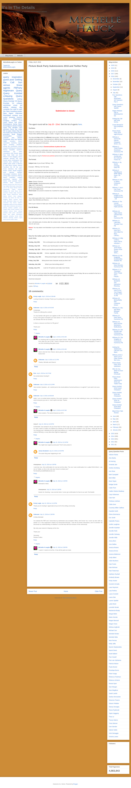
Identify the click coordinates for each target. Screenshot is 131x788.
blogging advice (7, 199)
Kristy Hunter (113, 580)
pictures (20, 206)
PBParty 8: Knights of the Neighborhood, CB (117, 196)
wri (10, 219)
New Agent (8, 113)
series (9, 163)
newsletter (12, 149)
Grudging (6, 120)
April (114, 421)
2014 (113, 436)
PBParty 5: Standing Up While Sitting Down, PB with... (117, 173)
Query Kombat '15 (10, 101)
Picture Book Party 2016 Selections (116, 364)
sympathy (11, 216)
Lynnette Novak (114, 607)
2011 (113, 444)
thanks (20, 181)
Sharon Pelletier (114, 703)
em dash (19, 201)
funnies (5, 160)
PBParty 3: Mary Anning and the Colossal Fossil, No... (117, 157)
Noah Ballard (113, 653)
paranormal (6, 179)
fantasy (5, 149)
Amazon (5, 184)
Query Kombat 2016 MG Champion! (117, 394)
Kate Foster (112, 564)
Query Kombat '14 (12, 102)
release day (16, 107)
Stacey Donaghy (114, 707)
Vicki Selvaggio (114, 733)
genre (9, 160)
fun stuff (13, 109)
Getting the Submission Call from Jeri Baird (117, 349)
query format (11, 209)
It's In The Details (18, 7)
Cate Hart (112, 498)
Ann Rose (112, 471)
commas (15, 199)
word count (6, 219)
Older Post (98, 591)
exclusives (6, 202)
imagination (6, 204)
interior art (12, 204)
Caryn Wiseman (114, 494)
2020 (113, 65)
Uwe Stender (113, 726)
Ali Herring (112, 461)
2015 (113, 433)
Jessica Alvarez (114, 547)
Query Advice (8, 122)
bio (15, 197)
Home (66, 591)
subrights (5, 216)
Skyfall (14, 170)
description (9, 201)
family (20, 132)
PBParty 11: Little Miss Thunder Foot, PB (117, 223)
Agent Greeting (8, 144)
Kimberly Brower (114, 577)
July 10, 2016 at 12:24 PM (60, 442)
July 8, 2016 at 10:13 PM (47, 384)
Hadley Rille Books (11, 186)
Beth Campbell (113, 474)
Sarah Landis (113, 693)
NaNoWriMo (6, 189)
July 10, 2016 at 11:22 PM (49, 503)
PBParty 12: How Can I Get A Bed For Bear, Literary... (117, 232)
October (115, 84)
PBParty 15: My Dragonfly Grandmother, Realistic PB (117, 258)
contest (15, 115)
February (116, 427)
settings (20, 211)
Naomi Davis (113, 650)
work (11, 182)
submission (6, 151)
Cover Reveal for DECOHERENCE (117, 126)
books (8, 132)
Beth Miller (112, 478)
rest (21, 209)
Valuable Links (17, 127)
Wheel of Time (7, 156)
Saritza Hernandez (115, 697)
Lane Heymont (113, 587)
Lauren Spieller (113, 600)
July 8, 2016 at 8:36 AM (48, 296)
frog (11, 202)
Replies (38, 333)
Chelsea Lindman (114, 501)
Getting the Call (12, 81)
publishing (16, 162)
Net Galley (18, 169)
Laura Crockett (113, 594)
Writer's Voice (12, 196)
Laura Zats (112, 597)
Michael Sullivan (18, 187)
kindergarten (15, 160)
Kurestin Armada (114, 584)
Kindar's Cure (17, 120)
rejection (14, 179)
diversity (12, 158)
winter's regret (18, 217)
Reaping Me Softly (8, 191)
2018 (113, 71)
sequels (5, 148)
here (80, 124)
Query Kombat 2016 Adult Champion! (117, 406)
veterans (5, 217)
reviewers (12, 141)
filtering (20, 175)
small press (12, 212)
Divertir (16, 153)
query (6, 77)
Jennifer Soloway (114, 534)
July (114, 92)
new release (17, 137)
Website (20, 55)
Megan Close (113, 624)
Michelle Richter (114, 634)
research (17, 209)
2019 (113, 68)
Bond (10, 165)
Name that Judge (16, 129)
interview (18, 113)
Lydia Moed (112, 604)
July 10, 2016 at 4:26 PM (49, 464)
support (20, 143)
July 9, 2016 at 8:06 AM (47, 395)
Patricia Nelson (113, 663)
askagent (20, 196)
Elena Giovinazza (114, 514)
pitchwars (6, 129)
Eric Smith (112, 517)
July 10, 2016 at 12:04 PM (46, 424)
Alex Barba (112, 458)
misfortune (12, 206)
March (115, 424)
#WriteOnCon (18, 182)
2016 (113, 76)
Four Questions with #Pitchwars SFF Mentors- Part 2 (117, 98)
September (116, 87)
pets (17, 206)
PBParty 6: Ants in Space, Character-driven (117, 182)
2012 (113, 442)
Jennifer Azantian (114, 527)
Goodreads (6, 139)
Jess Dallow (112, 544)
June (114, 416)
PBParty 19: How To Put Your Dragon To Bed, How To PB (117, 292)
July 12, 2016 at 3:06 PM (60, 547)
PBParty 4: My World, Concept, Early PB (116, 165)
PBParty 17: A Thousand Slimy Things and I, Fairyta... (117, 273)
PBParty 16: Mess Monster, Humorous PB (117, 265)
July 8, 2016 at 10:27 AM (44, 373)
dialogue (19, 172)
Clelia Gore (112, 504)
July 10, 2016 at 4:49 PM (60, 481)
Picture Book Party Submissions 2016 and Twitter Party (117, 380)
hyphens (20, 202)
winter (13, 163)
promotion (6, 134)
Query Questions (12, 97)
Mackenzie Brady (114, 610)
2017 (113, 73)
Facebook (6, 167)
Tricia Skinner (113, 723)
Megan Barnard (114, 620)
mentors (5, 162)
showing (5, 212)
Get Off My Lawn (16, 167)
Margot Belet (113, 614)
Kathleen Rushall (114, 574)
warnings (11, 217)
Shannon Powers (114, 700)
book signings (8, 172)
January (115, 430)
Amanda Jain (113, 464)
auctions (5, 197)
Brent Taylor (112, 481)
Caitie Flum (112, 488)
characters (19, 148)
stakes (13, 214)
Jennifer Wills (113, 537)
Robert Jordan (7, 170)
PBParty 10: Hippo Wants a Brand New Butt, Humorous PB (117, 214)
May (114, 419)
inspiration (17, 77)
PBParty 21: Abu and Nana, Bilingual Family (117, 310)
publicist (10, 207)
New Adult (6, 155)
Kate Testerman (114, 571)
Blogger (75, 784)
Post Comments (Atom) (69, 598)
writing (19, 99)
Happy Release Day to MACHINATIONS (117, 113)
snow (9, 181)
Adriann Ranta (113, 454)
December (116, 79)
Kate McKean (113, 567)
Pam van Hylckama (115, 660)
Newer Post (33, 591)
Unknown (37, 307)
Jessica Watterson (114, 554)
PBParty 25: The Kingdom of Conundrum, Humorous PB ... (117, 341)
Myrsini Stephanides (115, 647)
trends (16, 216)
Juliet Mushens (113, 561)
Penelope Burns (114, 670)
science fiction (13, 211)
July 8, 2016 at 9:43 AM (47, 307)
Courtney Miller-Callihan (116, 508)
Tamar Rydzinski (114, 710)
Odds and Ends (16, 155)
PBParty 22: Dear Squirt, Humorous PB (117, 317)
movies (20, 146)
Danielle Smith (113, 511)
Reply (35, 301)
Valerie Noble (113, 730)
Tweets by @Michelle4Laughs (9, 66)
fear (4, 132)
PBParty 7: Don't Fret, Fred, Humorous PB (117, 189)
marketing (14, 143)
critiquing (7, 96)
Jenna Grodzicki (43, 451)
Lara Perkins (113, 590)
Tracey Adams (113, 720)
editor (9, 175)
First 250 (14, 184)
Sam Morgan (113, 687)
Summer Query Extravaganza (12, 118)
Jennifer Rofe (113, 531)
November (116, 81)
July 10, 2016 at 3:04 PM (56, 451)
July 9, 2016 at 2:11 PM (52, 359)
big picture (11, 197)
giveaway (12, 117)
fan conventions (12, 146)
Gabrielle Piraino (114, 521)
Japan (20, 153)
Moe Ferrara (113, 640)
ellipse (15, 201)
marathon (19, 204)
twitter (20, 216)
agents (6, 88)
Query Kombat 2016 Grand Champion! (117, 388)
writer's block (14, 219)
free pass (19, 158)
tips (14, 151)
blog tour (19, 197)
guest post (8, 79)
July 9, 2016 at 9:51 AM (60, 349)
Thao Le (111, 717)
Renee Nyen (113, 683)
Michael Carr (113, 630)
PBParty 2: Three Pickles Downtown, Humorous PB (117, 149)
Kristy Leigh (37, 296)
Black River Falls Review (117, 412)
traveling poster (16, 111)
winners (5, 182)
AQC (12, 153)
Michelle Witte (113, 637)
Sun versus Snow (12, 83)
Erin (35, 373)
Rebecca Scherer (114, 680)
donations (14, 174)
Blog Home (9, 55)
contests (6, 109)
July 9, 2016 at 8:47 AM (60, 410)
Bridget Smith (113, 484)
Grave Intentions (8, 169)
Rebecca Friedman (115, 677)
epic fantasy (14, 132)
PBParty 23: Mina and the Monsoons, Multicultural (117, 324)
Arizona (10, 184)
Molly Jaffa (112, 643)
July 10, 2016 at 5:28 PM (54, 489)
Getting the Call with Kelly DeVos (117, 120)
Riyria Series (18, 191)
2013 (113, 439)
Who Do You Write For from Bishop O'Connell (117, 371)
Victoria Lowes (113, 736)
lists (21, 160)
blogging (19, 170)
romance (5, 211)
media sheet (6, 206)
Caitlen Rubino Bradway (116, 491)
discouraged (6, 174)
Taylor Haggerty (114, 713)
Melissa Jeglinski (114, 627)
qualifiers (16, 207)
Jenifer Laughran (114, 524)
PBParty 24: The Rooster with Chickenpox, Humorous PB (117, 332)
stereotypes (19, 214)
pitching (5, 207)
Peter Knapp (113, 673)
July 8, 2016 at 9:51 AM (60, 337)
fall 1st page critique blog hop (12, 131)
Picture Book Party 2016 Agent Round (117, 132)
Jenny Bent (112, 541)
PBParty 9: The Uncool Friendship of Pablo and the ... (117, 205)
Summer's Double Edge (9, 192)
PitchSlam (7, 115)
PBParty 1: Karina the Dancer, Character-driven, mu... (117, 140)
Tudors (9, 194)
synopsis (14, 181)
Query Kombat (12, 93)
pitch (10, 162)
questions (19, 149)
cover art (17, 105)
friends (14, 126)
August (115, 90)
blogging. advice (17, 156)
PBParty (35, 286)
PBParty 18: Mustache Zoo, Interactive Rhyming (116, 282)
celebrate (6, 158)
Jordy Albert (19, 186)
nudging (20, 177)
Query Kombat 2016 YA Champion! (117, 400)
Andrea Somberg (114, 468)
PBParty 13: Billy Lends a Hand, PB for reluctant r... (117, 240)
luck (16, 204)
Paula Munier (113, 667)
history (5, 177)
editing (5, 107)
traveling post (12, 148)
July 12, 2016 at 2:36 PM (47, 514)
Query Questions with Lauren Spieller (117, 106)
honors (15, 202)
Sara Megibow (113, 690)
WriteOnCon (15, 194)
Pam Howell (112, 657)
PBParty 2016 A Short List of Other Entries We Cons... (117, 357)
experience (14, 175)
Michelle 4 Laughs (44, 337)
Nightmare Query (12, 90)
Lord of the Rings (8, 187)
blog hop (14, 139)
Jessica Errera (113, 551)
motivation (12, 177)
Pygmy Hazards (17, 189)
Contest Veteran (17, 165)
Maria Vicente (113, 617)
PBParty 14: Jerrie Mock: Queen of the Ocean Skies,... (117, 249)
